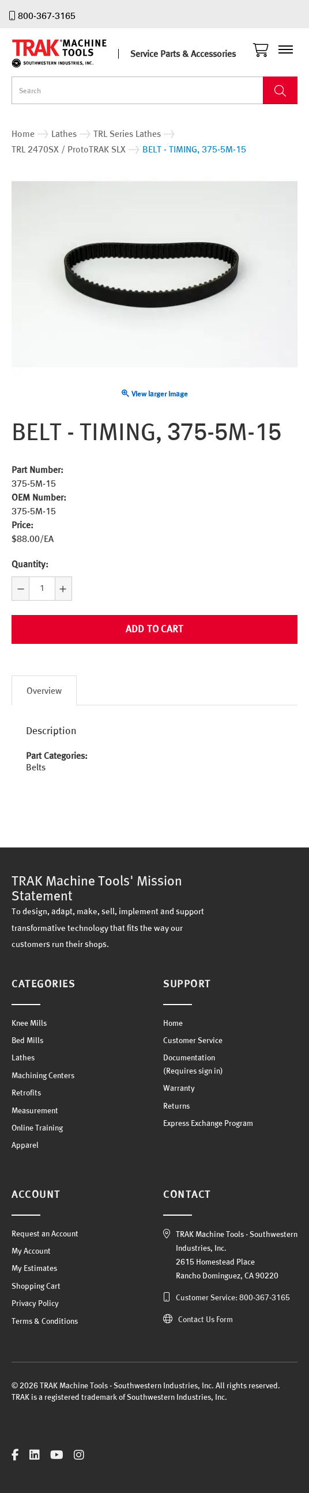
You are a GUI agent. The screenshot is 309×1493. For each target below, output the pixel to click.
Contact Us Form (205, 1319)
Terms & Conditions (45, 1321)
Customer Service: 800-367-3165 (233, 1297)
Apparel (25, 1145)
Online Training (37, 1127)
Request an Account (45, 1233)
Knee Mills (29, 1023)
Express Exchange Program (208, 1123)
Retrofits (26, 1092)
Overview (44, 690)
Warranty (179, 1088)
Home (173, 1023)
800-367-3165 (47, 15)
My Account (31, 1250)
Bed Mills (27, 1040)
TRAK (69, 53)
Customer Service (193, 1040)
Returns (176, 1105)
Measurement (35, 1110)
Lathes (23, 1057)
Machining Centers (43, 1075)
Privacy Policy (35, 1303)
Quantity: (30, 564)
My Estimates (34, 1268)
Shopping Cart (36, 1285)
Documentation (189, 1057)
